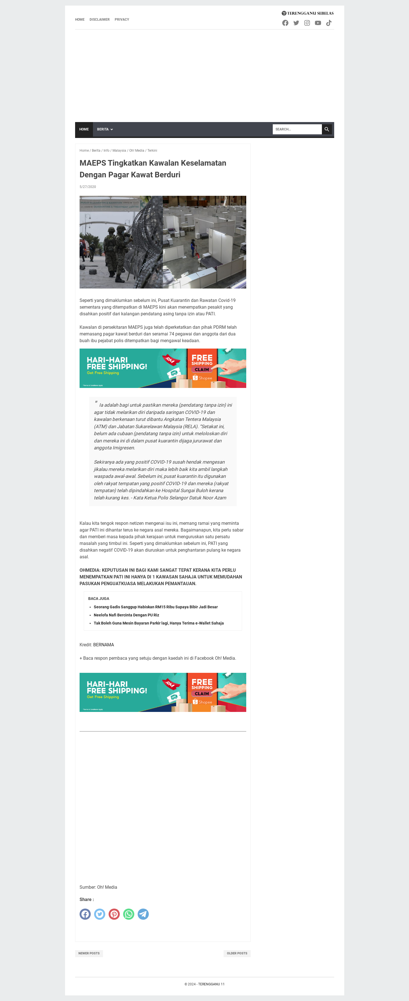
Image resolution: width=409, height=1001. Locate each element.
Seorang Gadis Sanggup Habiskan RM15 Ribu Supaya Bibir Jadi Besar (156, 607)
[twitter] (99, 914)
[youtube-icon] (318, 22)
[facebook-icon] (286, 22)
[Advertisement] (204, 72)
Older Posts (237, 953)
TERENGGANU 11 (211, 984)
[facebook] (85, 914)
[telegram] (143, 914)
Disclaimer (100, 20)
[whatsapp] (128, 914)
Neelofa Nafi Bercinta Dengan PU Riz (126, 615)
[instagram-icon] (307, 22)
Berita (103, 129)
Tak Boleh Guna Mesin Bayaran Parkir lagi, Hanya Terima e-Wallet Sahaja (159, 623)
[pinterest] (114, 914)
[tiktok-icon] (329, 22)
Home (80, 20)
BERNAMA (103, 644)
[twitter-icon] (297, 22)
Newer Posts (89, 953)
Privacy (122, 20)
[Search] (297, 129)
